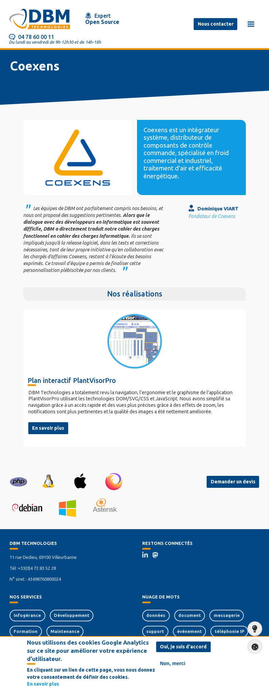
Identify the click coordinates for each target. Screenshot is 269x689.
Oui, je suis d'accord (183, 647)
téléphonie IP (229, 631)
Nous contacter (216, 24)
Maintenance (64, 631)
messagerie (227, 615)
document (189, 615)
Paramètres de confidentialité (253, 647)
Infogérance (27, 615)
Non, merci (172, 663)
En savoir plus (48, 428)
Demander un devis (233, 481)
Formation (26, 631)
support (155, 631)
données (155, 615)
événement (189, 631)
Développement (71, 615)
